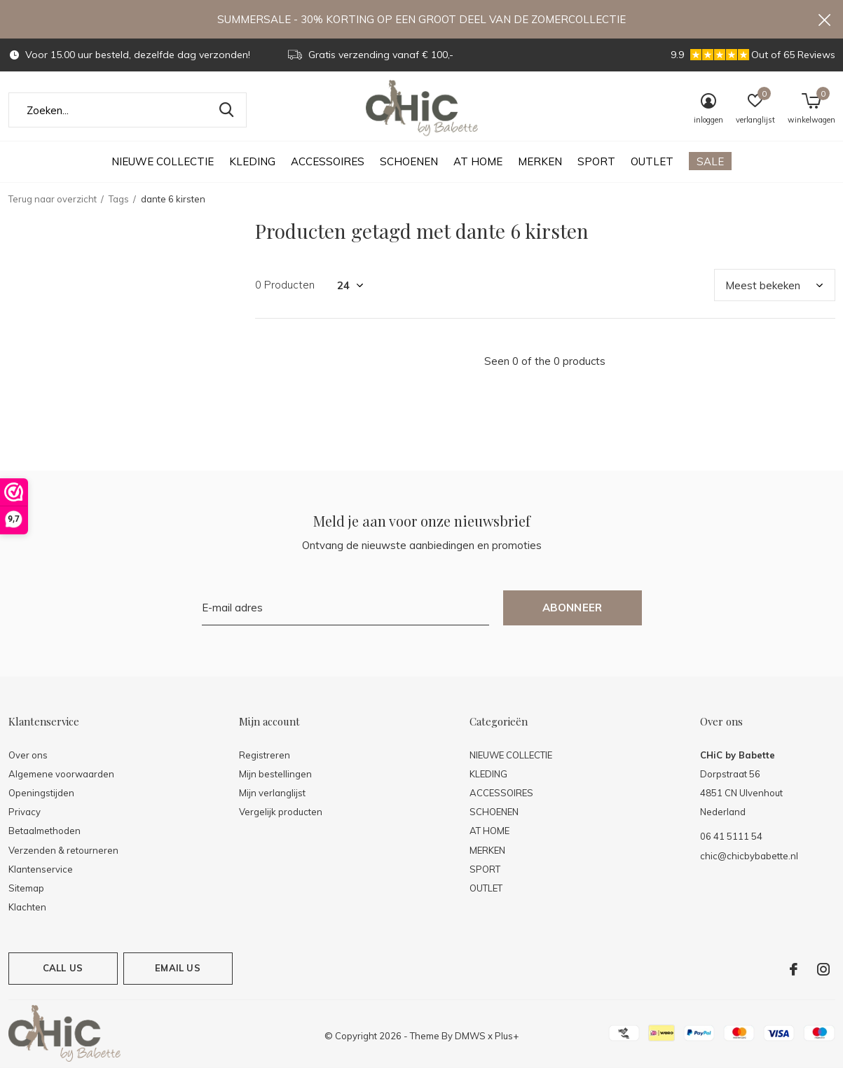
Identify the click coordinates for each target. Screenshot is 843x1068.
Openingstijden (41, 792)
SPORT (596, 161)
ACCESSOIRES (327, 161)
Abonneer (572, 607)
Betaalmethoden (44, 830)
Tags (119, 198)
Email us (177, 967)
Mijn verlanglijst (272, 792)
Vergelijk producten (280, 811)
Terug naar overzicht (52, 198)
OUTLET (652, 161)
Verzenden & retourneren (63, 850)
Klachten (27, 907)
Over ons (28, 755)
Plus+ (507, 1035)
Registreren (264, 755)
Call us (63, 967)
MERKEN (540, 161)
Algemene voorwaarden (61, 773)
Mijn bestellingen (275, 773)
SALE (710, 161)
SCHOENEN (409, 161)
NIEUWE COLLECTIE (162, 161)
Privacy (24, 811)
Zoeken (227, 109)
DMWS (470, 1035)
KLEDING (252, 161)
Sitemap (26, 888)
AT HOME (477, 161)
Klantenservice (40, 869)
